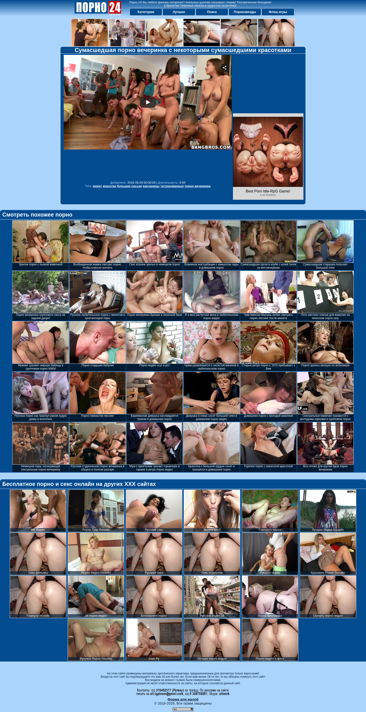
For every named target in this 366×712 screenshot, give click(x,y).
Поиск (212, 12)
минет (97, 186)
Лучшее (179, 12)
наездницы (151, 186)
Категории (146, 12)
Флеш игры (278, 12)
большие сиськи (129, 186)
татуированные (172, 186)
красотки (109, 186)
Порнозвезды (245, 12)
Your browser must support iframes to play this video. (148, 116)
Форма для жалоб (182, 699)
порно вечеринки (198, 186)
